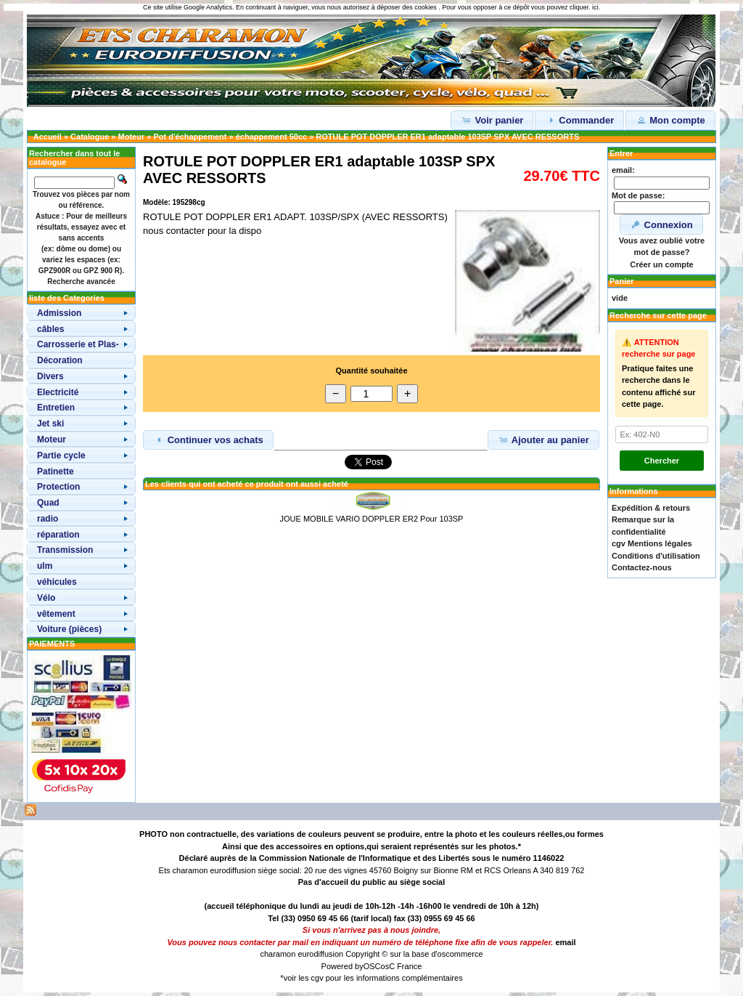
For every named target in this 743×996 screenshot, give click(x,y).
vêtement (56, 614)
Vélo (46, 598)
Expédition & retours (651, 507)
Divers (50, 376)
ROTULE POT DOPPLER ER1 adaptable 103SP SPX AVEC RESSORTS (447, 136)
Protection (58, 487)
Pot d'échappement (189, 136)
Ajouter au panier (543, 439)
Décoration (60, 360)
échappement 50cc (271, 136)
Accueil (47, 136)
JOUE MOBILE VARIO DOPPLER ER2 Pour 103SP (372, 518)
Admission (59, 313)
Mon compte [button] (670, 120)
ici (595, 7)
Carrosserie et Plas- (78, 344)
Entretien (56, 407)
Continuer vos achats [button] (208, 439)
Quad (48, 503)
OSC (372, 966)
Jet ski (50, 423)
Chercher (661, 460)
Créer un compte (661, 264)
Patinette (55, 471)
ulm (44, 566)
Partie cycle (61, 455)
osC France (401, 966)
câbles (50, 329)
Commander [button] (579, 120)
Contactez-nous (642, 567)
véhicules (57, 582)
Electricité (57, 392)
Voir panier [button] (492, 120)
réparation (58, 535)
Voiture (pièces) (69, 629)
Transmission (65, 550)
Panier (621, 281)
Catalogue (89, 136)
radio (47, 519)
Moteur (131, 136)
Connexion (661, 224)
